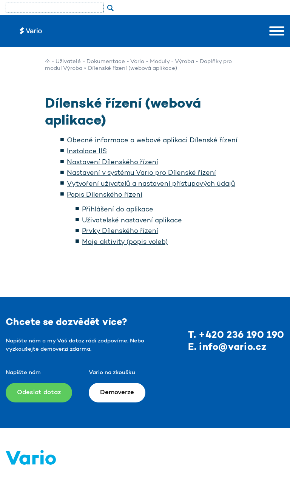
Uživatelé (68, 62)
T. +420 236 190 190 (236, 335)
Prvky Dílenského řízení (120, 231)
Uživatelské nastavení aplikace (132, 220)
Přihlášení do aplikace (117, 210)
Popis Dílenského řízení (104, 195)
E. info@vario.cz (227, 347)
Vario (137, 62)
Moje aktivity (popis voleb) (125, 242)
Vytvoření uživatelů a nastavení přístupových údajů (151, 184)
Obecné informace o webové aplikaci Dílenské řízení (152, 140)
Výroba (184, 62)
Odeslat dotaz (39, 392)
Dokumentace (105, 62)
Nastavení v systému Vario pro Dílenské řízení (141, 173)
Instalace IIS (87, 151)
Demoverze (117, 392)
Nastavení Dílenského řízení (112, 162)
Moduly (160, 62)
